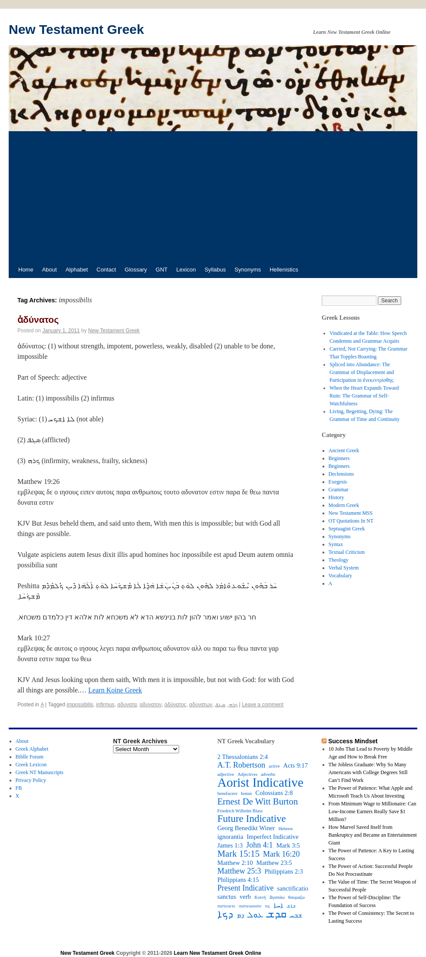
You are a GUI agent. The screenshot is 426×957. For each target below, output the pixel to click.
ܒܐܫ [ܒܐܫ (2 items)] (291, 906)
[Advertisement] (213, 196)
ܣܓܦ (220, 705)
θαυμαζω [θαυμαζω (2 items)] (296, 897)
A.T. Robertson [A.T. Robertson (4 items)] (241, 765)
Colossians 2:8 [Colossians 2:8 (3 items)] (274, 792)
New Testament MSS (351, 513)
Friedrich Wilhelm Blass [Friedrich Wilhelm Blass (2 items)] (240, 810)
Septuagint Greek (347, 529)
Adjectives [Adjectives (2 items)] (247, 774)
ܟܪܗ (233, 705)
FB (19, 788)
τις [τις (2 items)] (267, 906)
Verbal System (344, 568)
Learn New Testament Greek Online (217, 953)
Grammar (339, 490)
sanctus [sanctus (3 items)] (226, 896)
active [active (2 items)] (274, 766)
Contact (106, 269)
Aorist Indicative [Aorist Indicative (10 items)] (260, 782)
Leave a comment (262, 705)
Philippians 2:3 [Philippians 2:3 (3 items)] (284, 871)
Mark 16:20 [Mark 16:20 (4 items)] (281, 854)
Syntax (336, 544)
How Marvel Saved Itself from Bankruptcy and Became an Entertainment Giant (373, 835)
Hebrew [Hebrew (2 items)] (285, 828)
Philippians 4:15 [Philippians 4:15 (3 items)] (238, 879)
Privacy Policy (31, 780)
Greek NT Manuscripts (39, 772)
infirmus (105, 705)
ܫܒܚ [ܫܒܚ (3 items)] (296, 915)
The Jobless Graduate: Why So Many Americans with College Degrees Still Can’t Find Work (368, 772)
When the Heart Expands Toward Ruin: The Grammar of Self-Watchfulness (364, 396)
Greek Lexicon (31, 765)
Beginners (339, 458)
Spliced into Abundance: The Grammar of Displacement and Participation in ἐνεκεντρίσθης (361, 372)
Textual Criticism (347, 552)
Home (25, 269)
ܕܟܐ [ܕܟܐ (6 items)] (225, 914)
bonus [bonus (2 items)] (246, 793)
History (336, 497)
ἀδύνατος (38, 320)
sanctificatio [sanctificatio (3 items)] (292, 888)
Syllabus (215, 269)
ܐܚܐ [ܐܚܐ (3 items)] (278, 905)
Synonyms (248, 269)
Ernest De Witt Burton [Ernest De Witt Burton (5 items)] (257, 801)
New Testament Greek (76, 29)
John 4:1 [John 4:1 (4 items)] (259, 845)
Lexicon (186, 269)
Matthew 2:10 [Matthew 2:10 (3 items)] (235, 862)
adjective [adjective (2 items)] (225, 774)
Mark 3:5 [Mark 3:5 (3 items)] (288, 845)
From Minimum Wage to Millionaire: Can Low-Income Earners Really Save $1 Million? (372, 811)
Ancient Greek (344, 450)
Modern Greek (344, 505)
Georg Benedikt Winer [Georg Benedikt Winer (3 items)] (246, 828)
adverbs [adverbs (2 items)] (268, 774)
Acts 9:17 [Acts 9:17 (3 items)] (295, 765)
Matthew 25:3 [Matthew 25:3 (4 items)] (239, 871)
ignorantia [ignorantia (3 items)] (230, 836)
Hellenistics (284, 269)
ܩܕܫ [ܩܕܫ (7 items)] (276, 914)
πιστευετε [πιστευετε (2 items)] (226, 906)
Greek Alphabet (32, 749)
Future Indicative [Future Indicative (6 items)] (251, 819)
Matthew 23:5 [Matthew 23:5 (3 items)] (274, 862)
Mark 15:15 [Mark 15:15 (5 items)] (238, 854)
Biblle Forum (29, 757)
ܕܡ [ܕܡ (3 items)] (240, 915)
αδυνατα (127, 705)
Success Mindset (353, 741)
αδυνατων (200, 705)
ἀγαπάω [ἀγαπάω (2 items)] (277, 897)
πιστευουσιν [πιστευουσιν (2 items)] (250, 906)
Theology (339, 560)
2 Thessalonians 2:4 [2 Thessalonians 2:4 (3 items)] (242, 756)
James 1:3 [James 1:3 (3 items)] (230, 845)
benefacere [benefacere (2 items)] (227, 793)
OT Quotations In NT (351, 521)
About (49, 269)
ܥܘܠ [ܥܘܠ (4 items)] (255, 915)
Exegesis (338, 482)
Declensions (341, 474)
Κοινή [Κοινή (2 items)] (260, 897)
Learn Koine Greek (115, 690)
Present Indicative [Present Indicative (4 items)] (245, 888)
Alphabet (77, 269)
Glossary (136, 269)
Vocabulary (340, 576)
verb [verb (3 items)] (245, 896)
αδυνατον (150, 705)
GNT (161, 269)
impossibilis (80, 705)
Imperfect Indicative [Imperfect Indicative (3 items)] (272, 836)
